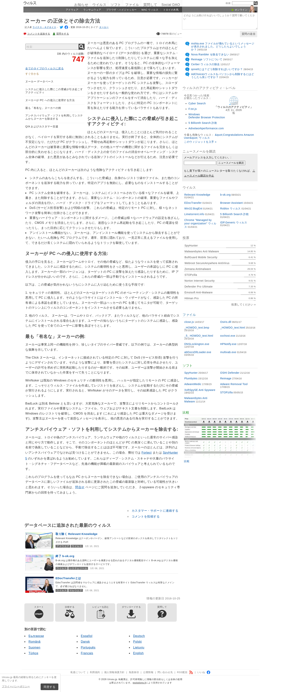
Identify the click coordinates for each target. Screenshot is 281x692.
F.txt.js (192, 108)
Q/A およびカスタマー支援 (41, 126)
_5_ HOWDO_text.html (198, 335)
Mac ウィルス (150, 9)
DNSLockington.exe (196, 344)
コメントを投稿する (146, 516)
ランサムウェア (92, 9)
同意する (49, 686)
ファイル (132, 5)
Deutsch (139, 636)
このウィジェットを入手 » (200, 141)
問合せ (80, 487)
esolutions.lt (139, 682)
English (138, 653)
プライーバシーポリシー (16, 686)
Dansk (85, 641)
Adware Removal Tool (234, 384)
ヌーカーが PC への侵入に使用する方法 (50, 100)
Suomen (34, 647)
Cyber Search (197, 103)
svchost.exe (227, 335)
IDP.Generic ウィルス (233, 222)
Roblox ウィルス (230, 208)
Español (86, 636)
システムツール (78, 568)
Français (87, 653)
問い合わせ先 (165, 672)
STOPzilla (226, 392)
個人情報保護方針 (114, 672)
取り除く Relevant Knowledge (76, 533)
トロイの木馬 (170, 9)
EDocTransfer (193, 202)
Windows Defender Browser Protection (206, 116)
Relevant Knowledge (197, 194)
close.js (189, 321)
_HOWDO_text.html (232, 327)
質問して (150, 5)
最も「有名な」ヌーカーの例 (43, 107)
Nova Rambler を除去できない (210, 54)
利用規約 (95, 672)
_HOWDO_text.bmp (196, 327)
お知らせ (81, 5)
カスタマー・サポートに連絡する (155, 510)
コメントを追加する (38, 33)
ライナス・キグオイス (44, 27)
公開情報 (148, 672)
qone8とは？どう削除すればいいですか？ (217, 69)
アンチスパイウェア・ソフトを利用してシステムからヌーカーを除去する (54, 117)
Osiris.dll (225, 321)
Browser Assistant (231, 202)
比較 (186, 461)
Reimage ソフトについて (206, 59)
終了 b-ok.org (65, 556)
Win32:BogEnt (193, 208)
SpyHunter (191, 372)
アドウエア (62, 546)
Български (36, 636)
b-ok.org (225, 194)
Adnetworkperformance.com (206, 128)
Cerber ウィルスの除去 (205, 64)
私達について (78, 672)
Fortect (146, 452)
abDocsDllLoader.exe (197, 352)
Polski (137, 641)
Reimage (226, 378)
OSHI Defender (229, 372)
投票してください (242, 304)
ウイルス (99, 5)
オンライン (241, 9)
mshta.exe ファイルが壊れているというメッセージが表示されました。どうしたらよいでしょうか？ (222, 46)
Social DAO (170, 5)
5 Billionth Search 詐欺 (202, 122)
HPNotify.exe (228, 344)
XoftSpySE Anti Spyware (199, 389)
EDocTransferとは (68, 578)
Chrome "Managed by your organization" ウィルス (200, 223)
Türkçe (33, 653)
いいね (204, 672)
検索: (228, 3)
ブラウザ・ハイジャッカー (121, 9)
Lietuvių (138, 647)
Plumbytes (191, 378)
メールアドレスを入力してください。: (207, 157)
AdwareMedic (192, 384)
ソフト (115, 5)
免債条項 (134, 672)
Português (88, 647)
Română (34, 641)
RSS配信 (185, 672)
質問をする (62, 33)
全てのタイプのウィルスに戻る (44, 68)
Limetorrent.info (194, 214)
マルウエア (75, 590)
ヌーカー (104, 27)
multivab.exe (228, 352)
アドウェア (72, 9)
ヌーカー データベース (39, 81)
